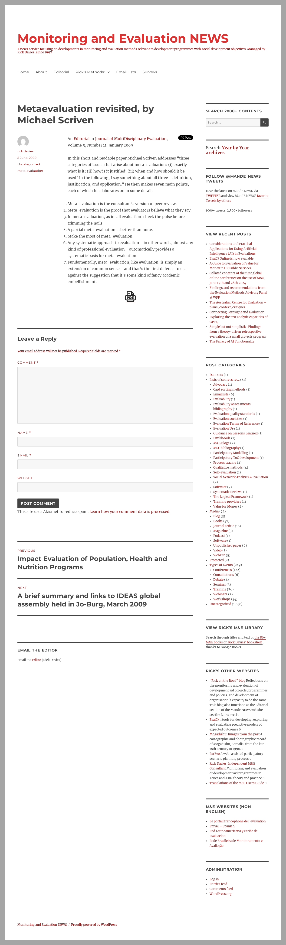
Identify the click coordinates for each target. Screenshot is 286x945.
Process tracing (224, 463)
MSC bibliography (226, 448)
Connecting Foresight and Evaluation (237, 312)
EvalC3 (214, 720)
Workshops (221, 599)
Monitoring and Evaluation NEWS (123, 38)
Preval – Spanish (222, 826)
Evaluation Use (224, 428)
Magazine (220, 531)
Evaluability (221, 399)
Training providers (227, 502)
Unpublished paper (227, 545)
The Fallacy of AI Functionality (232, 341)
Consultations (223, 575)
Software (220, 487)
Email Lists (126, 72)
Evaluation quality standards (234, 414)
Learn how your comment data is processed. (129, 511)
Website (25, 478)
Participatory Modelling (230, 453)
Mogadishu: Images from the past (235, 734)
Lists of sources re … (225, 380)
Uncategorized (28, 164)
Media (214, 511)
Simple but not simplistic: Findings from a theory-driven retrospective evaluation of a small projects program (238, 332)
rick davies (25, 151)
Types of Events (221, 565)
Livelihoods (221, 438)
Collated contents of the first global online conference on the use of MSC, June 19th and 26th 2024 (237, 278)
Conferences (222, 570)
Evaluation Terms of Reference (236, 424)
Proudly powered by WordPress (94, 925)
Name (24, 433)
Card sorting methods (229, 389)
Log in (214, 879)
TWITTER (213, 196)
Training (219, 589)
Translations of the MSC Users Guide (237, 783)
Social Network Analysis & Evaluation (240, 477)
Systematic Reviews (227, 492)
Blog (216, 516)
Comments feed (221, 889)
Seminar (219, 585)
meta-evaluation (30, 171)
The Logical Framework (230, 497)
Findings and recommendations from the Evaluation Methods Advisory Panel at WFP (238, 293)
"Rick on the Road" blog (227, 681)
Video (217, 550)
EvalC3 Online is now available (231, 259)
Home (23, 72)
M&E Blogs (221, 443)
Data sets (216, 375)
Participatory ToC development (236, 458)
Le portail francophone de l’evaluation (238, 821)
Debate (218, 580)
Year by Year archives (227, 150)
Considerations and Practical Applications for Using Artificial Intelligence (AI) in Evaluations (233, 249)
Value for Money (225, 506)
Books (218, 521)
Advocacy (220, 385)
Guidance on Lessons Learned (235, 433)
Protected (217, 560)
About (41, 72)
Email (24, 455)
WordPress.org (221, 894)
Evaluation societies (228, 419)
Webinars (220, 594)
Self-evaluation (224, 472)
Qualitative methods (228, 467)
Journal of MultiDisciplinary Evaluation (131, 138)
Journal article (223, 526)
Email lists (221, 394)
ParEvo (215, 754)
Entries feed (218, 884)
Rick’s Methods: (90, 72)
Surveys (149, 72)
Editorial (61, 72)
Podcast (219, 536)
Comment (28, 363)
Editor (36, 660)
